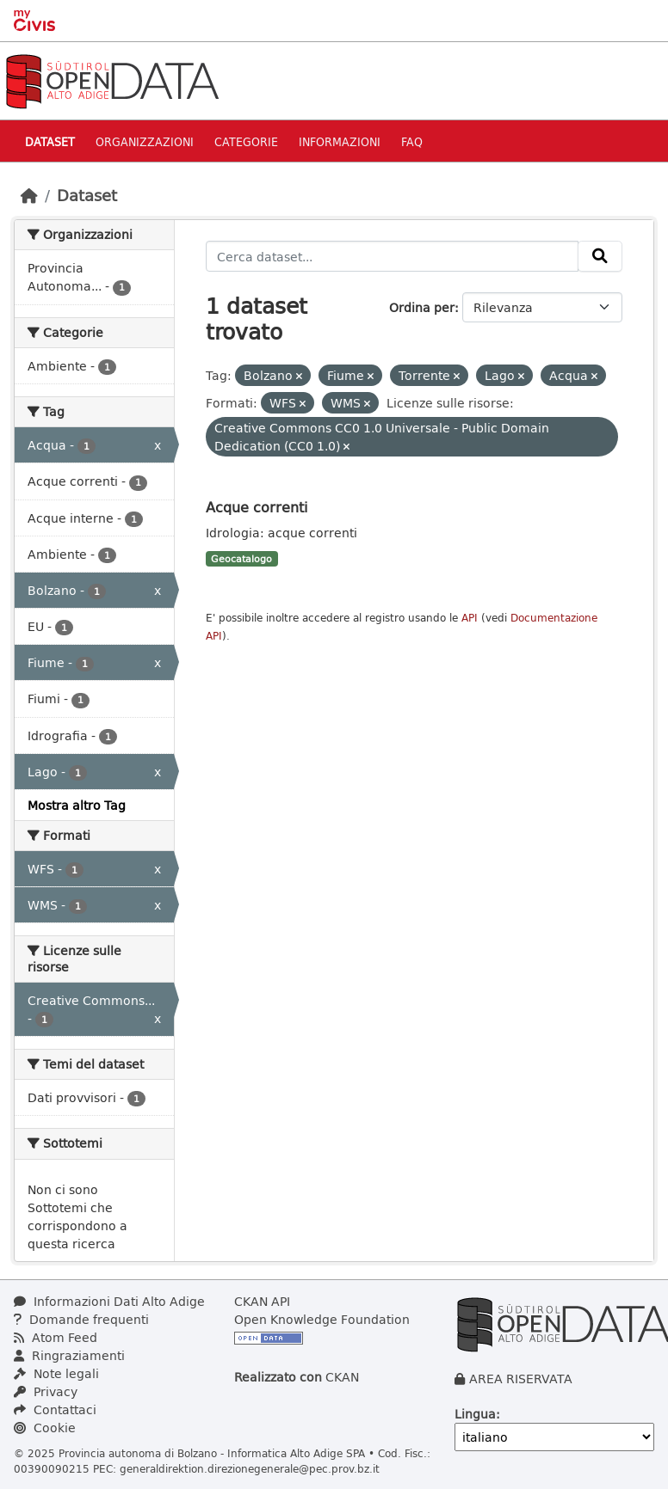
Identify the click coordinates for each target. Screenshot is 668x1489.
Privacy (45, 1391)
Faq (412, 141)
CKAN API (262, 1301)
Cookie (45, 1428)
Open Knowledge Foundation (322, 1319)
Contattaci (55, 1409)
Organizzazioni (145, 141)
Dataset (50, 141)
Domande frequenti (81, 1319)
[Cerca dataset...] (392, 256)
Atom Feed (55, 1337)
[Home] (29, 195)
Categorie (246, 141)
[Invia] (600, 256)
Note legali (56, 1373)
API (469, 618)
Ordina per (422, 307)
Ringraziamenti (69, 1355)
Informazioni (339, 141)
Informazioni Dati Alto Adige (109, 1301)
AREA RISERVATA (520, 1379)
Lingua (475, 1414)
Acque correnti (256, 507)
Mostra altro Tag (77, 805)
